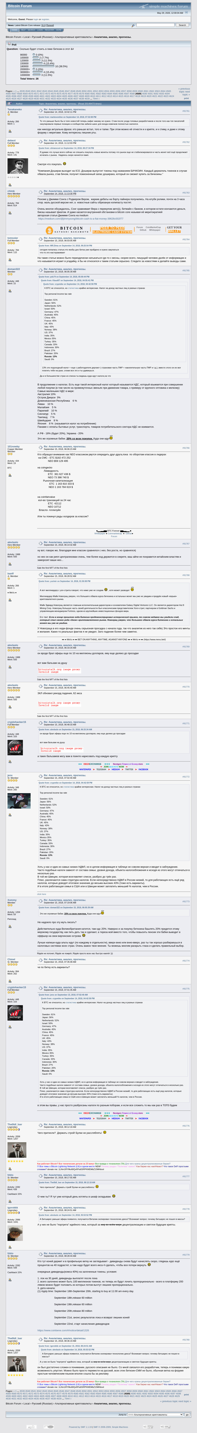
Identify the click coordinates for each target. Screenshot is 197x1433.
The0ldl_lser (15, 1124)
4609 (87, 96)
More (58, 30)
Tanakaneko (15, 109)
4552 (95, 91)
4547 (67, 91)
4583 (104, 93)
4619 (143, 96)
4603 (53, 96)
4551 (89, 91)
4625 (8, 98)
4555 (112, 91)
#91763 (186, 193)
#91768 (186, 575)
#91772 (186, 777)
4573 (47, 93)
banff (11, 573)
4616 (126, 96)
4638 (81, 98)
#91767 (186, 544)
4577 (70, 93)
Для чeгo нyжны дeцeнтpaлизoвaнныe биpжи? (147, 1164)
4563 (157, 91)
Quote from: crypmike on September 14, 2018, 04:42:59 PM (70, 284)
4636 (70, 98)
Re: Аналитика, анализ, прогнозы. (65, 109)
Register (49, 30)
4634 (58, 98)
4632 (47, 98)
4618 (137, 96)
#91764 (186, 239)
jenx (10, 775)
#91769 (186, 647)
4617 (132, 96)
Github (129, 533)
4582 (98, 93)
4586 (120, 93)
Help (23, 30)
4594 (167, 93)
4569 (25, 93)
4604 (58, 96)
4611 (98, 96)
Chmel (11, 959)
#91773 (186, 901)
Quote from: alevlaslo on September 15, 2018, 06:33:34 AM (65, 729)
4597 (19, 96)
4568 (19, 93)
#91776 (186, 1126)
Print (186, 98)
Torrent (50, 25)
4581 (92, 93)
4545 (55, 91)
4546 (61, 91)
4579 (81, 93)
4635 (64, 98)
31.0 (43, 25)
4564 (162, 91)
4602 (47, 96)
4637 (75, 98)
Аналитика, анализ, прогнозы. (112, 37)
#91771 (186, 723)
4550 (84, 91)
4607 (75, 96)
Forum (114, 536)
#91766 (186, 448)
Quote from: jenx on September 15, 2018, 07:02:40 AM (63, 995)
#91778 (186, 1209)
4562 (151, 91)
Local (27, 37)
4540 (27, 91)
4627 (19, 98)
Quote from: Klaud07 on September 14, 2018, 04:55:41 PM (67, 280)
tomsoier (13, 238)
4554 (106, 91)
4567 (13, 93)
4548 (72, 91)
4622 (160, 96)
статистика (73, 288)
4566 (8, 93)
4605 (64, 96)
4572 (42, 93)
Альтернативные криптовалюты (73, 37)
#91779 (186, 1255)
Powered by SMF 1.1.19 (80, 1427)
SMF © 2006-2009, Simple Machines (110, 1427)
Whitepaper (99, 533)
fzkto (10, 1175)
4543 (44, 91)
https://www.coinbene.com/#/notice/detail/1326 (63, 1330)
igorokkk (13, 1207)
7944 (95, 98)
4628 (25, 98)
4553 (101, 91)
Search (31, 30)
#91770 (186, 687)
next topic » (186, 93)
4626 (13, 98)
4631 (42, 98)
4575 (58, 93)
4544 (50, 91)
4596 (13, 96)
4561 (146, 91)
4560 (140, 91)
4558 (129, 91)
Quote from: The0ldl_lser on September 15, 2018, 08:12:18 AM (67, 1182)
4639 (87, 98)
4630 (36, 98)
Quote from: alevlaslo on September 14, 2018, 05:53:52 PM (65, 1215)
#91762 (186, 142)
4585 (115, 93)
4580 (87, 93)
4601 (42, 96)
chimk (11, 191)
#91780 (186, 1340)
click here (41, 894)
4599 (30, 96)
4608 (81, 96)
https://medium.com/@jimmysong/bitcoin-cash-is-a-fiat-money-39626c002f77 (80, 218)
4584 (109, 93)
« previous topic (184, 90)
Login (40, 30)
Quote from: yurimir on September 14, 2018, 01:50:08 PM (64, 581)
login (36, 19)
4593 (161, 93)
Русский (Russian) (42, 37)
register (45, 19)
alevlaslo (13, 542)
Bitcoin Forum (13, 37)
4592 (155, 93)
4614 (115, 96)
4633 (53, 98)
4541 (33, 91)
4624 (171, 96)
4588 (132, 93)
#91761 (186, 111)
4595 (8, 96)
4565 (168, 91)
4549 (78, 91)
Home (14, 30)
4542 (39, 91)
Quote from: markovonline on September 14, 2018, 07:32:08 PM (67, 117)
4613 (109, 96)
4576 (64, 93)
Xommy (12, 900)
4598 (25, 96)
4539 (22, 91)
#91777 (186, 1176)
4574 (53, 93)
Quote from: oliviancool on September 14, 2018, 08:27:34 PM (66, 148)
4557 (123, 91)
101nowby (14, 446)
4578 (75, 93)
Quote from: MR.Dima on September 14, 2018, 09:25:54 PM (65, 246)
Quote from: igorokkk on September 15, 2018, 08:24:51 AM (65, 1346)
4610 (92, 96)
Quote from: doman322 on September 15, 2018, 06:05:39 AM (66, 907)
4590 (144, 93)
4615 (120, 96)
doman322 (14, 269)
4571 (36, 93)
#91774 (186, 961)
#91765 (186, 271)
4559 (134, 91)
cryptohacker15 (17, 722)
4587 (126, 93)
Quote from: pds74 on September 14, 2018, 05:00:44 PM (64, 277)
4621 (154, 96)
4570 (30, 93)
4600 (36, 96)
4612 (104, 96)
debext (12, 140)
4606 (70, 96)
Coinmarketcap (115, 533)
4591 (150, 93)
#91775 (186, 989)
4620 (149, 96)
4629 (30, 98)
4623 (165, 96)
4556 (117, 91)
